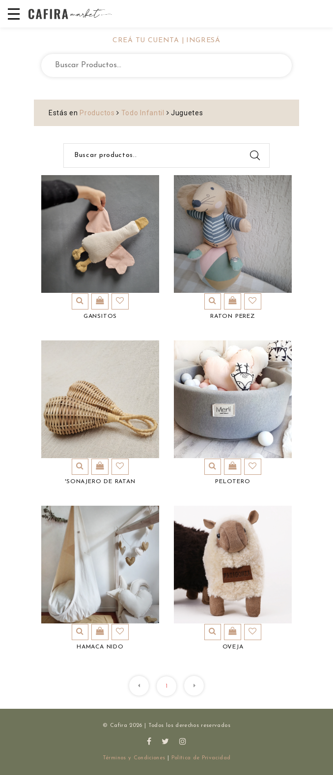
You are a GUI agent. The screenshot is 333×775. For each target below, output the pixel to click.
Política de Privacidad (201, 758)
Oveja (233, 647)
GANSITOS (100, 316)
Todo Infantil (143, 113)
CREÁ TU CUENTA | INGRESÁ (166, 40)
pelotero (232, 482)
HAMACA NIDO (100, 647)
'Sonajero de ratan (100, 482)
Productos (97, 113)
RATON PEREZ (232, 316)
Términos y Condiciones (134, 758)
